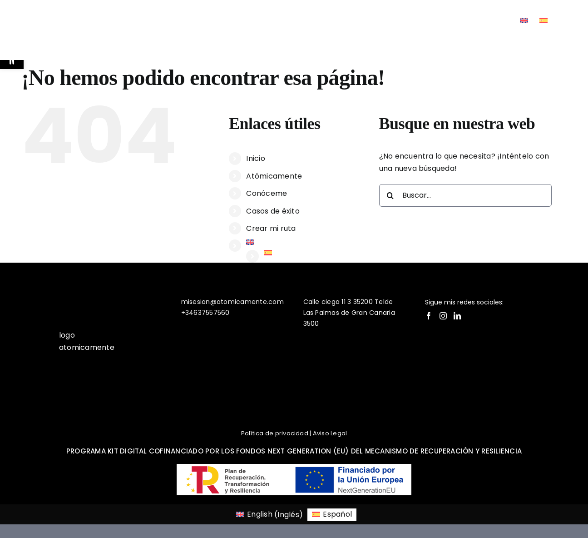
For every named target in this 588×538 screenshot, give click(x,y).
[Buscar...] (465, 195)
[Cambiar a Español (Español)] (331, 514)
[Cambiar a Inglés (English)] (269, 514)
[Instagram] (443, 315)
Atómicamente (274, 176)
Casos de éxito (272, 211)
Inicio (255, 158)
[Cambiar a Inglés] (524, 20)
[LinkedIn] (457, 315)
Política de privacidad (274, 433)
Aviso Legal (330, 433)
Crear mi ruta (271, 228)
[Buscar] (390, 195)
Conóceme (266, 193)
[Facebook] (428, 315)
